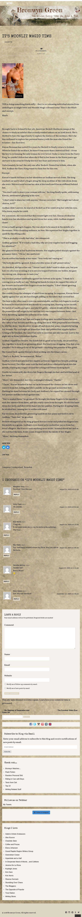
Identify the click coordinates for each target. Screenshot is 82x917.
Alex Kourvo (10, 837)
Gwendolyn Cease (12, 855)
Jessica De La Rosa (13, 865)
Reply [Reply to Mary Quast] (16, 599)
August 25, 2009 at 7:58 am (69, 548)
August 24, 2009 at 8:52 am (69, 507)
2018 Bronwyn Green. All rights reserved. (20, 913)
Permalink (28, 467)
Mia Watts (17, 545)
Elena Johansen (11, 848)
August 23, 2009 (41, 53)
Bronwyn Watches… (13, 768)
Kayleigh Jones (11, 869)
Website (8, 675)
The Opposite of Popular (14, 889)
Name (7, 654)
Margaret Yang (18, 487)
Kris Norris (17, 522)
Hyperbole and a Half (13, 858)
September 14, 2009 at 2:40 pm (68, 594)
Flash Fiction (10, 772)
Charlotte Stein (11, 841)
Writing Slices (10, 896)
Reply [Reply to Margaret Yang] (16, 494)
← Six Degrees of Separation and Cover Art (15, 711)
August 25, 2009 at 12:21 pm (69, 568)
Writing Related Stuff (13, 789)
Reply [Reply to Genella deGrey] (6, 581)
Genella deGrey (19, 565)
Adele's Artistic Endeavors (15, 834)
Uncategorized (17, 467)
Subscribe (7, 751)
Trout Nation (10, 893)
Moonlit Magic (39, 107)
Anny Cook (17, 504)
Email (7, 665)
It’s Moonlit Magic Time (26, 36)
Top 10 (8, 786)
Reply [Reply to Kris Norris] (6, 535)
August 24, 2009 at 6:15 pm (69, 524)
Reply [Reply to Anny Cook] (16, 512)
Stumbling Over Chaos (14, 882)
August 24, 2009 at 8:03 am (69, 489)
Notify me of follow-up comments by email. (22, 684)
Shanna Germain (11, 879)
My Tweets (7, 804)
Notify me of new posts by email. (18, 688)
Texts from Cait (11, 782)
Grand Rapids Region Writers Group (19, 851)
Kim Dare (8, 872)
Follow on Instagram (41, 812)
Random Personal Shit (14, 775)
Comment (9, 625)
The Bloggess (10, 886)
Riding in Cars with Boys (14, 779)
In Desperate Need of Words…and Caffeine (22, 862)
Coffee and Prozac (12, 844)
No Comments (41, 51)
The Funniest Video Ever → (69, 710)
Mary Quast (17, 591)
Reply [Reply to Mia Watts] (6, 555)
